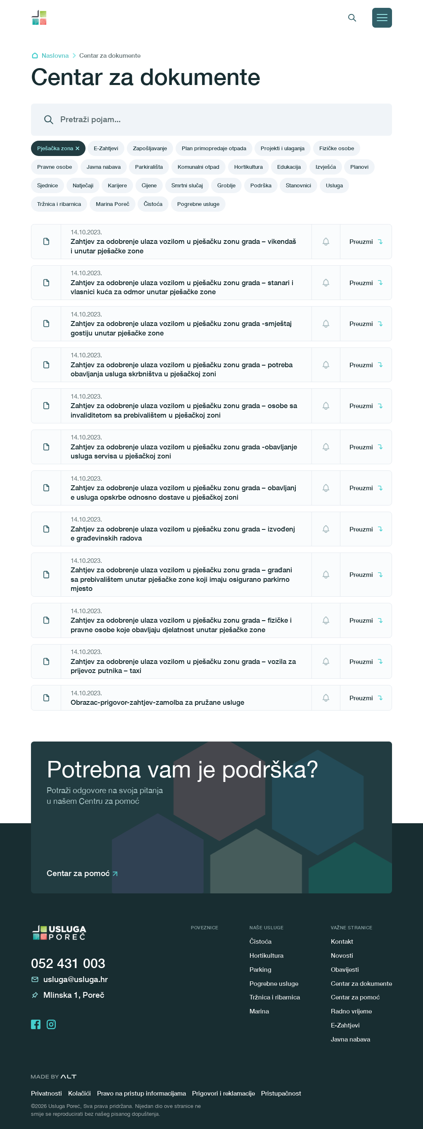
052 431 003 (68, 963)
